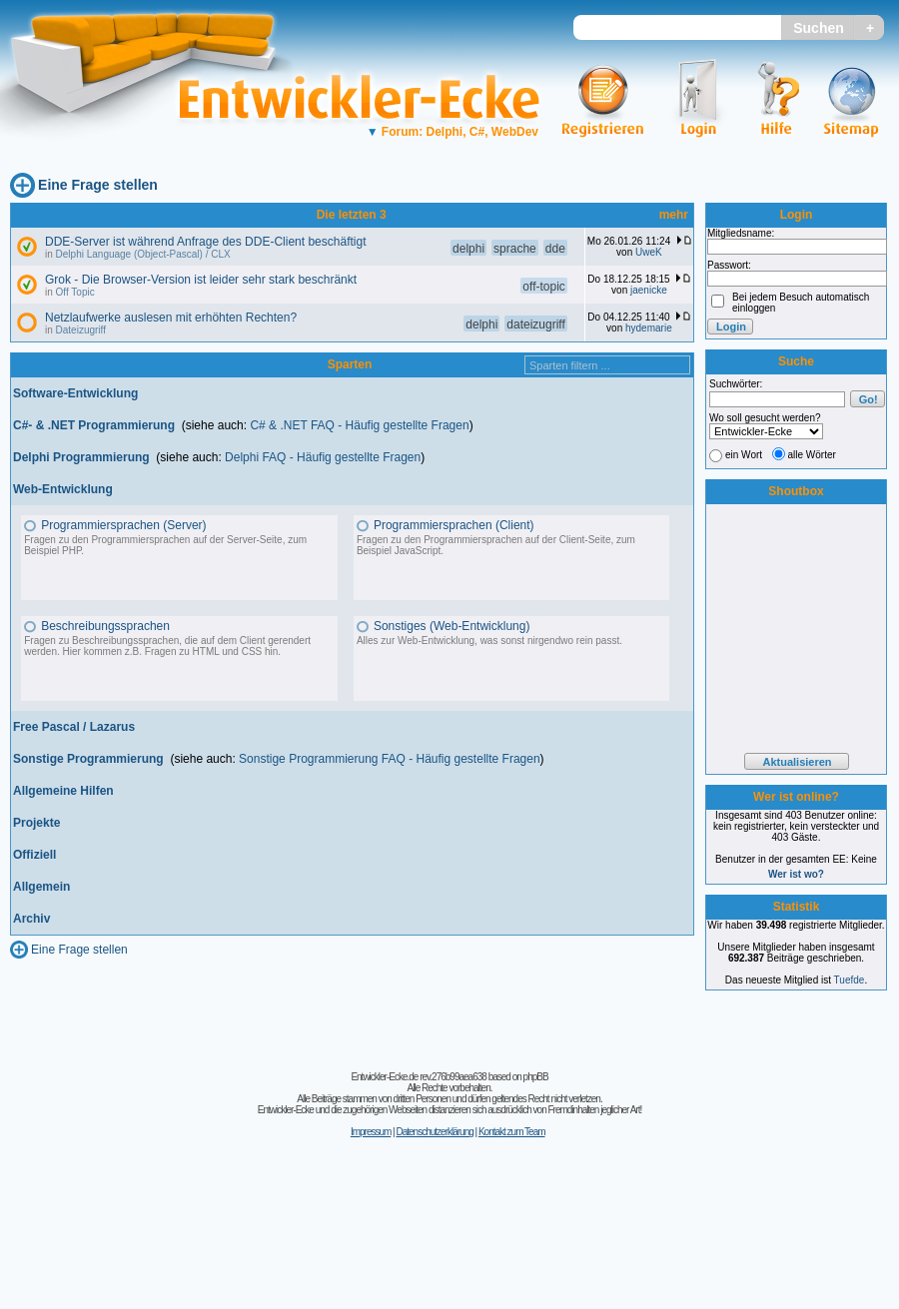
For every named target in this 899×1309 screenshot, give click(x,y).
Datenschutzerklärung (434, 1131)
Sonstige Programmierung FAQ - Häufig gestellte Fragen (389, 759)
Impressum (371, 1131)
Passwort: (729, 265)
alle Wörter (812, 454)
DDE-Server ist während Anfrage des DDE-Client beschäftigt (205, 242)
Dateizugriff (81, 330)
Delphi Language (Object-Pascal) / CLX (143, 254)
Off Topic (75, 292)
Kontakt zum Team (511, 1131)
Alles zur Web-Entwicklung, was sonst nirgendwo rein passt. (489, 640)
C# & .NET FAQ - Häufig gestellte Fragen (359, 425)
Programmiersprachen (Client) (454, 525)
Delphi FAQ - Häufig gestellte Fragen (323, 457)
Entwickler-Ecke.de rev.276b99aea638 (418, 1076)
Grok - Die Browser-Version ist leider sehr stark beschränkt (201, 280)
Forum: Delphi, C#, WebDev (452, 132)
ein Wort (743, 454)
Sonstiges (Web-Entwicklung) (452, 626)
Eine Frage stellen (98, 185)
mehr (673, 215)
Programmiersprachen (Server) (123, 525)
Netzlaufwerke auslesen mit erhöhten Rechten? (171, 318)
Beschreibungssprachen (105, 626)
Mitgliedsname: (740, 233)
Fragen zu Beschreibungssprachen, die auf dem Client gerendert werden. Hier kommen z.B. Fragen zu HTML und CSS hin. (167, 646)
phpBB (535, 1076)
